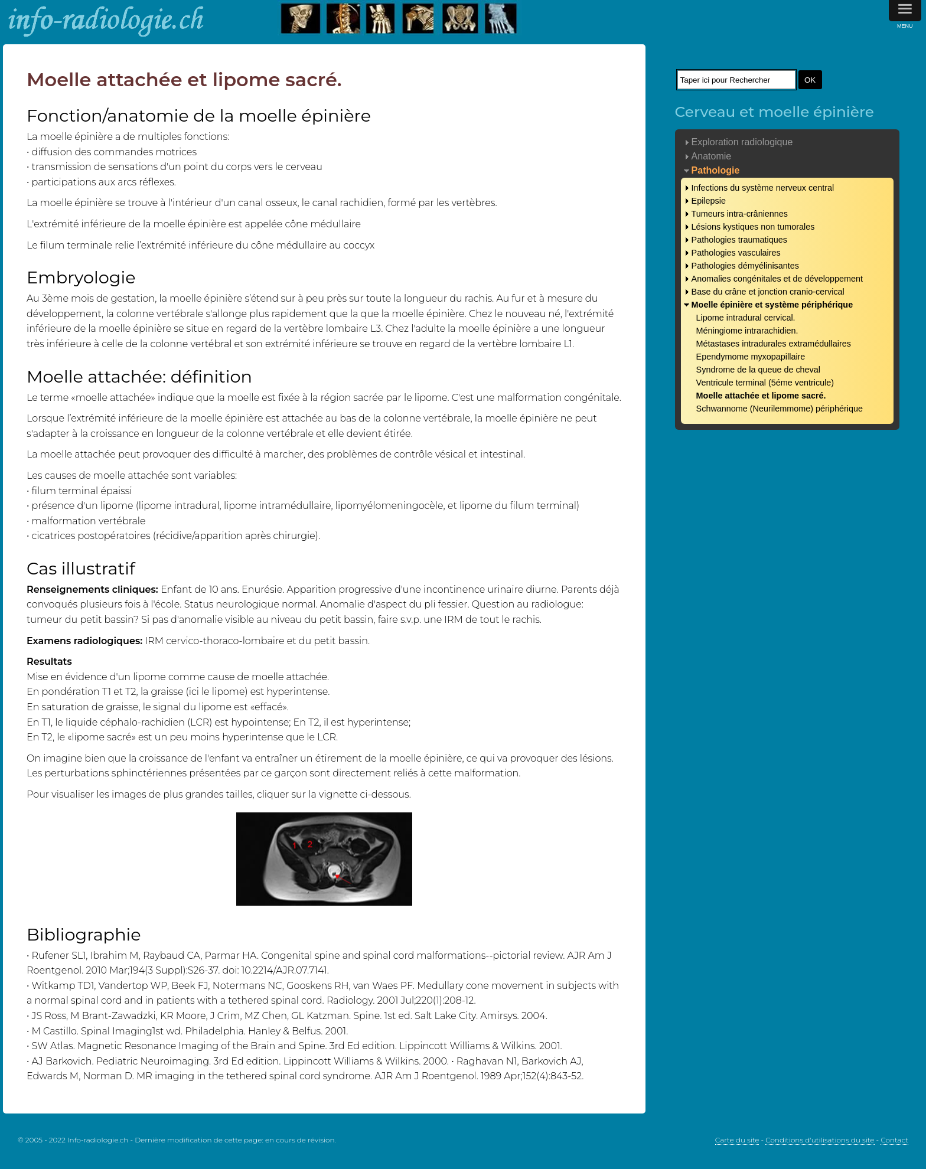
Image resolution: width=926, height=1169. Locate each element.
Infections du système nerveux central (763, 187)
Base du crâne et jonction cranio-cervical (768, 291)
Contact (894, 1139)
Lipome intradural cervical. (745, 317)
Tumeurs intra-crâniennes (740, 213)
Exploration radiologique (742, 142)
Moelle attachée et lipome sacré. (761, 395)
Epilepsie (709, 200)
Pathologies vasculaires (736, 252)
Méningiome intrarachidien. (747, 330)
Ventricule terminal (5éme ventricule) (765, 382)
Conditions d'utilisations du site (819, 1139)
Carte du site (737, 1139)
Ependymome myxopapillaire (751, 356)
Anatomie (712, 156)
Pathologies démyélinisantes (745, 265)
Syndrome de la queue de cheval (758, 369)
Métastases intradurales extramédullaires (773, 343)
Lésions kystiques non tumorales (753, 226)
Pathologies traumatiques (739, 239)
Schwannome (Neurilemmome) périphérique (779, 408)
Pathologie (716, 170)
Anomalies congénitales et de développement (777, 278)
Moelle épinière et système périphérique (772, 304)
